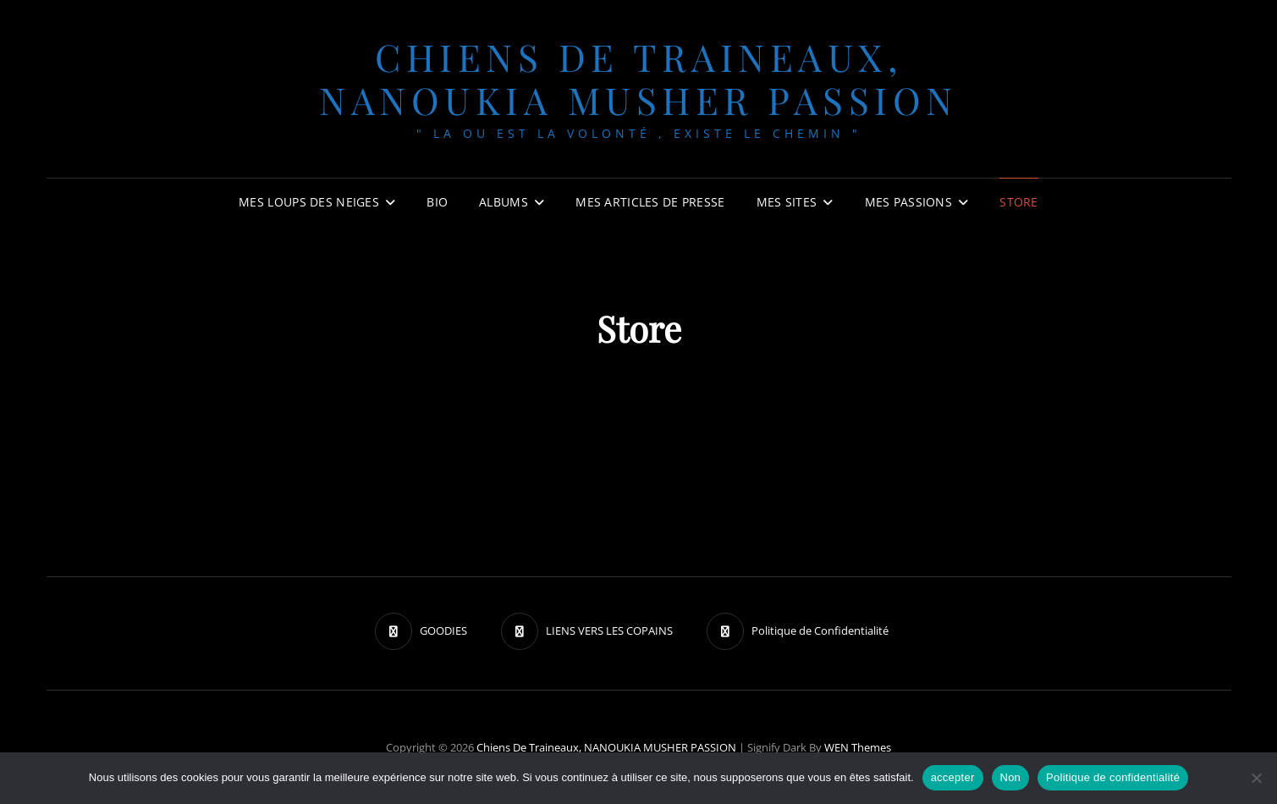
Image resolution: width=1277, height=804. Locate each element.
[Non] (1255, 777)
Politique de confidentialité (1113, 777)
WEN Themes (857, 747)
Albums (503, 202)
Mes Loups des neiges (309, 202)
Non (1010, 777)
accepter (953, 777)
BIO (437, 202)
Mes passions (908, 202)
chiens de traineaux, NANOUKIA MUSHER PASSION (638, 77)
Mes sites (787, 202)
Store (1018, 202)
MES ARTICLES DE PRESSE (649, 202)
